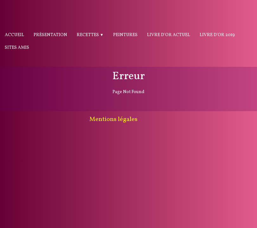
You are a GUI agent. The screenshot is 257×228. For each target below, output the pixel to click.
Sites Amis (17, 48)
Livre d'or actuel (168, 35)
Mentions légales (113, 119)
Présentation (50, 35)
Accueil (14, 35)
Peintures (125, 35)
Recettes (90, 35)
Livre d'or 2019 (217, 35)
